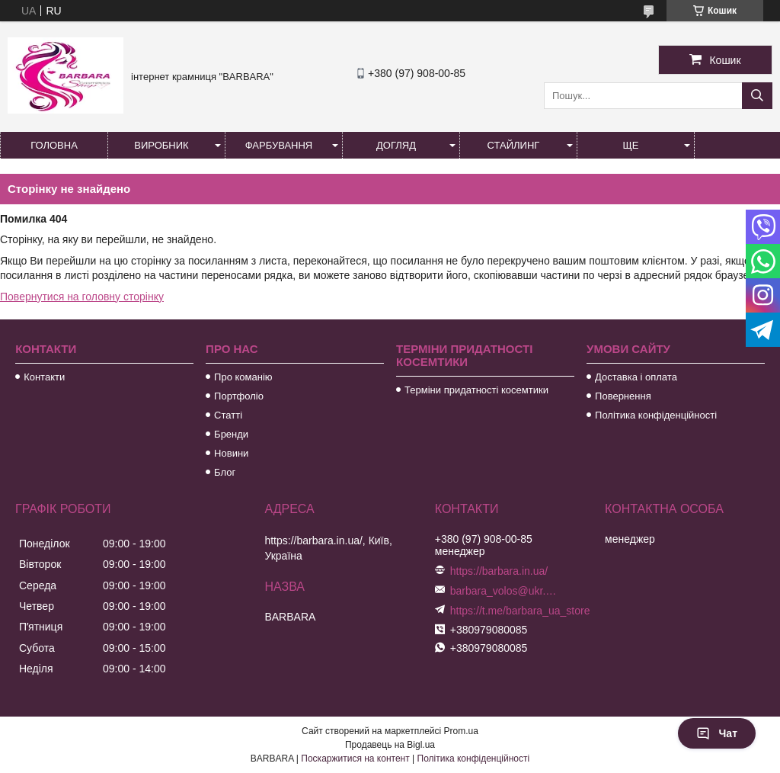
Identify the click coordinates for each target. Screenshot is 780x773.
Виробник (161, 145)
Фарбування (279, 145)
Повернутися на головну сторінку (82, 296)
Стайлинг (514, 145)
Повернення (623, 396)
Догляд (396, 145)
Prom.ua (461, 731)
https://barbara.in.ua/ (499, 571)
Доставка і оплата (636, 377)
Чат (716, 733)
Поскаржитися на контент (355, 758)
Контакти (44, 377)
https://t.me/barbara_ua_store (520, 611)
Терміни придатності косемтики (476, 390)
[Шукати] (757, 95)
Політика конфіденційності (656, 415)
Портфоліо (239, 396)
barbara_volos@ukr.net (503, 591)
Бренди (231, 434)
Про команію (243, 377)
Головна (54, 145)
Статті (228, 415)
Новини (231, 453)
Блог (224, 472)
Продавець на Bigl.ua (390, 744)
